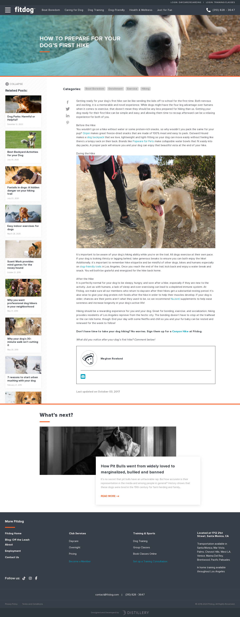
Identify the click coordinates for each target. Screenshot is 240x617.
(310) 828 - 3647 (224, 10)
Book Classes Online (145, 553)
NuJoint (175, 299)
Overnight (74, 547)
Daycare (73, 541)
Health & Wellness (141, 10)
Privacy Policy (11, 604)
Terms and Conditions (32, 604)
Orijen (86, 133)
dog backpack (95, 137)
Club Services (77, 533)
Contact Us (12, 557)
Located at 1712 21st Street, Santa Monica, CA (213, 534)
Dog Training (96, 10)
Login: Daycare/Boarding (186, 2)
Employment (13, 551)
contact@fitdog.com (107, 594)
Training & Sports (144, 533)
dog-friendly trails (91, 266)
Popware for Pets (143, 141)
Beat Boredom (51, 10)
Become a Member (80, 561)
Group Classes (141, 547)
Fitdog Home (13, 533)
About (9, 544)
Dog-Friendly (116, 10)
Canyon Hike (180, 331)
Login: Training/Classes (220, 2)
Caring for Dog (74, 10)
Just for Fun (164, 10)
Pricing (72, 553)
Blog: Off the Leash (17, 539)
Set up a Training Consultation (150, 561)
